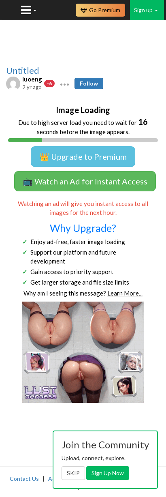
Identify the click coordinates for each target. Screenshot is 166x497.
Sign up (146, 9)
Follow (89, 83)
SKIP (73, 472)
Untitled (22, 70)
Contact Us (24, 478)
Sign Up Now (108, 472)
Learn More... (125, 293)
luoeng (32, 79)
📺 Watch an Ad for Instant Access (85, 181)
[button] (64, 83)
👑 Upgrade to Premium (83, 156)
